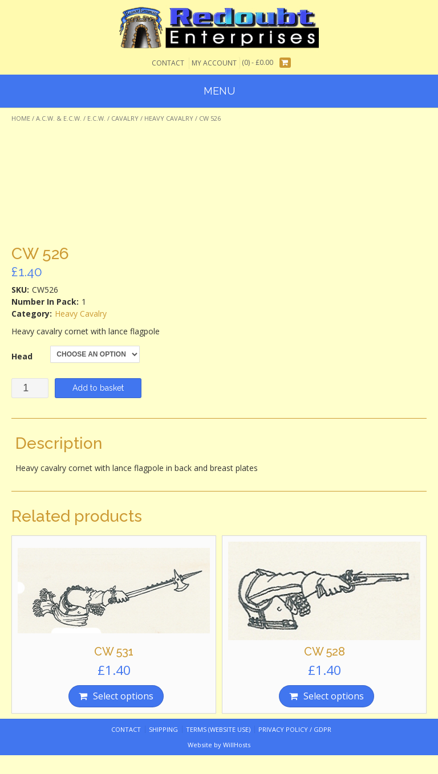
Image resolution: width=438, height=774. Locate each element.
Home (20, 118)
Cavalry (125, 118)
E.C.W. (96, 118)
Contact (168, 63)
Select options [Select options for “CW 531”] (123, 696)
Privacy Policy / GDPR (294, 729)
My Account (214, 63)
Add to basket (98, 387)
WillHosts (236, 744)
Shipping (163, 729)
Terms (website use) (218, 729)
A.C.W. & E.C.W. (59, 118)
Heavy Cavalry (168, 118)
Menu (219, 91)
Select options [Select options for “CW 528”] (333, 696)
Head (22, 356)
